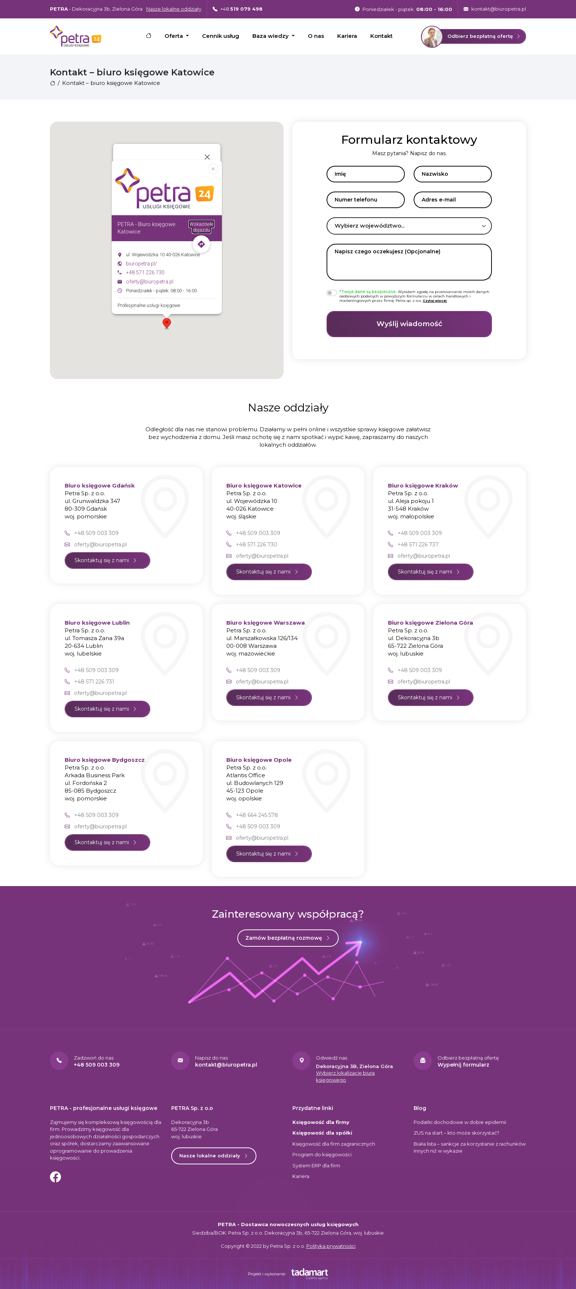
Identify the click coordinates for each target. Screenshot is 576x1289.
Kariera (347, 35)
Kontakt (381, 35)
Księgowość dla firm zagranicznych (333, 1144)
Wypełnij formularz (463, 1064)
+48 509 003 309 (92, 533)
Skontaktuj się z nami (106, 560)
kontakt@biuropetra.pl (495, 9)
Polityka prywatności (331, 1246)
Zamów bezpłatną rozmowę (288, 938)
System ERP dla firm (316, 1165)
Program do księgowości (322, 1154)
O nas (316, 35)
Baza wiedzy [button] (271, 35)
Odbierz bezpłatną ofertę (471, 36)
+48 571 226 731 (89, 681)
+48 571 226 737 (413, 544)
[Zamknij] (207, 157)
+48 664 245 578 (252, 815)
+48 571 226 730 (145, 273)
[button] (167, 324)
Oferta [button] (174, 35)
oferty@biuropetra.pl (149, 282)
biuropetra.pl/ (141, 264)
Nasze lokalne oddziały (213, 1155)
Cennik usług (220, 35)
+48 (238, 9)
